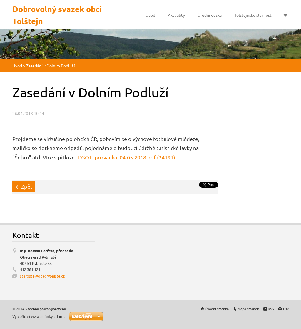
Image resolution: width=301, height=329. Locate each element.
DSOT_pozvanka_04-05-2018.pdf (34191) (126, 157)
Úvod (150, 15)
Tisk (285, 308)
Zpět (26, 186)
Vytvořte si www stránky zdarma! (40, 316)
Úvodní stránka (217, 308)
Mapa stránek (248, 308)
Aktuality (176, 15)
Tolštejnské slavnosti (253, 15)
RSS (271, 308)
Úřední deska (210, 15)
